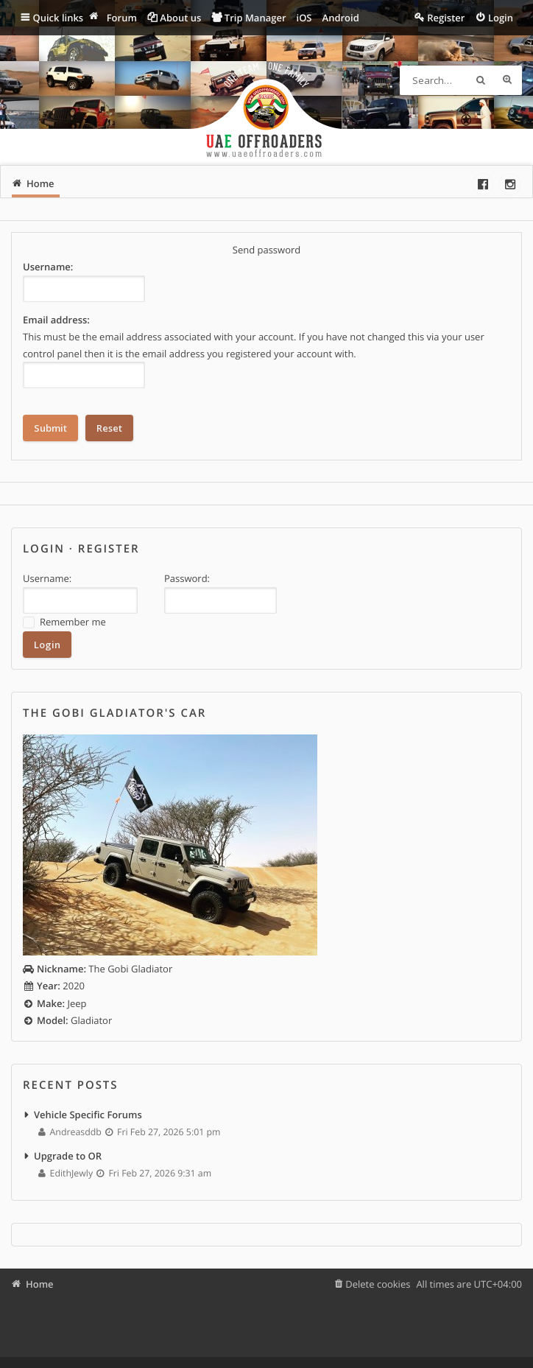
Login (44, 548)
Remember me (64, 622)
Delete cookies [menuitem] (377, 1284)
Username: (48, 266)
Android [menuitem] (340, 17)
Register (109, 548)
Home (40, 1284)
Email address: (56, 319)
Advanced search (507, 80)
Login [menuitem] (500, 17)
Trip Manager (255, 17)
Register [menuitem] (446, 17)
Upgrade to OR (68, 1155)
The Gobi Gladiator (97, 968)
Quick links (58, 17)
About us (180, 17)
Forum (122, 17)
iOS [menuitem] (304, 17)
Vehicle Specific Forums (88, 1114)
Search (480, 80)
